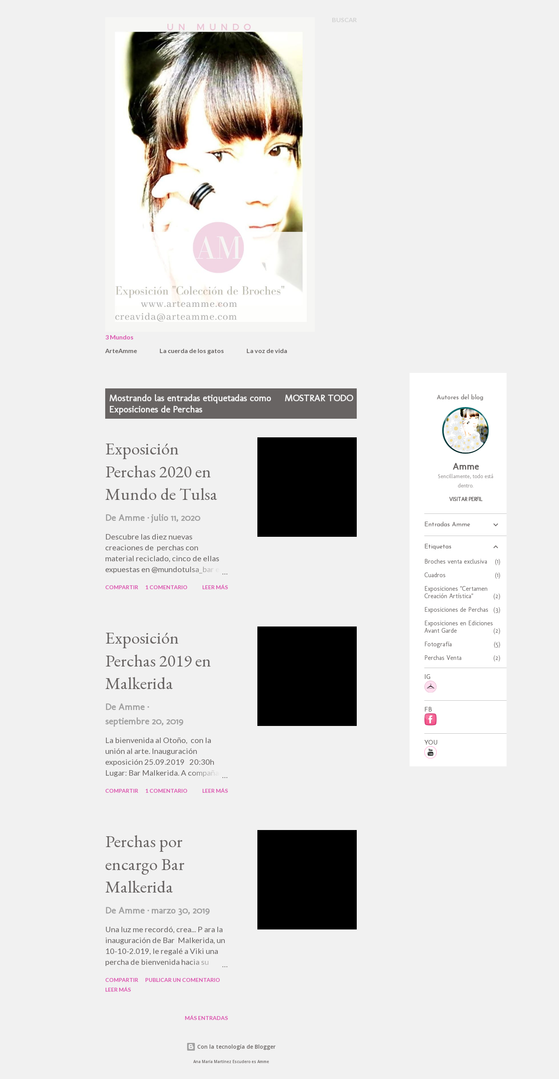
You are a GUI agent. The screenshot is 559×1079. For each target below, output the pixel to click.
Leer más (215, 587)
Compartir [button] (121, 587)
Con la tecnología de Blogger (231, 1046)
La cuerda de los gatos (192, 350)
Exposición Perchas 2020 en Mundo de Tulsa (161, 471)
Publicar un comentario (182, 979)
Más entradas (206, 1018)
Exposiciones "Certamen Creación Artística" (462, 592)
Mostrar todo (319, 398)
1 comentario (166, 587)
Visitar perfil (465, 499)
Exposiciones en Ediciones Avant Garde (462, 627)
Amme (466, 466)
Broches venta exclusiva (462, 561)
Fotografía (462, 644)
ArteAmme (121, 350)
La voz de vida (267, 350)
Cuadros (462, 575)
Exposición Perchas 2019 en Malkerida (158, 660)
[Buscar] (344, 20)
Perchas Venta (462, 657)
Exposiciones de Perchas (462, 609)
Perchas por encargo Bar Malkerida (144, 864)
